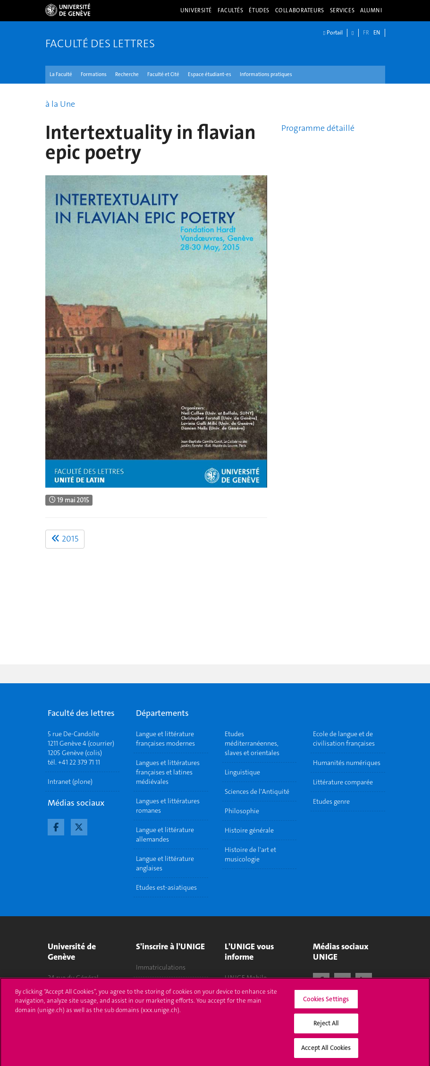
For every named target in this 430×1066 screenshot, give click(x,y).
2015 (64, 538)
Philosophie (242, 811)
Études (259, 10)
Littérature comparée (343, 782)
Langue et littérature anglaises (165, 863)
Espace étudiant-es (209, 74)
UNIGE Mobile (246, 977)
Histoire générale (249, 830)
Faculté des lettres (100, 43)
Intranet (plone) (70, 781)
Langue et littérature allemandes (165, 834)
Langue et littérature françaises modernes (165, 739)
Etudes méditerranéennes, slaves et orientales (252, 743)
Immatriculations (160, 967)
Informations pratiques (266, 74)
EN (376, 32)
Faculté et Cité (163, 74)
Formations (94, 74)
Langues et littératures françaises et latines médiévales (168, 772)
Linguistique (242, 772)
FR (366, 32)
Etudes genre (331, 801)
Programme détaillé (317, 128)
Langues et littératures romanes (168, 806)
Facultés (231, 10)
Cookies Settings (326, 1003)
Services (342, 10)
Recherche (127, 74)
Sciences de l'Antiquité (257, 791)
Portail (333, 33)
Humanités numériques (346, 762)
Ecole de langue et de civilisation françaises (344, 739)
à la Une (60, 104)
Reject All (325, 1027)
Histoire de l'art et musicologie (250, 854)
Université (196, 10)
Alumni (371, 10)
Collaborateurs (299, 10)
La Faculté (61, 74)
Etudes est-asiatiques (166, 887)
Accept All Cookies (326, 1052)
